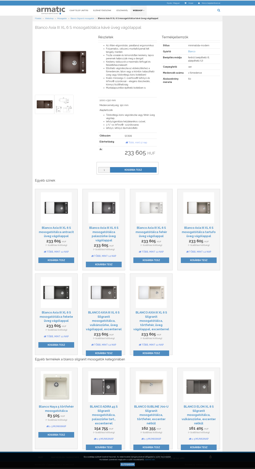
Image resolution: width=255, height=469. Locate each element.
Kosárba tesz (133, 170)
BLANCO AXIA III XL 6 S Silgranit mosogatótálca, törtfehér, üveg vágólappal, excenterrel (151, 321)
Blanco (191, 52)
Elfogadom (127, 464)
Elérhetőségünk (102, 11)
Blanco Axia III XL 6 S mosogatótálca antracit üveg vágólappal (56, 232)
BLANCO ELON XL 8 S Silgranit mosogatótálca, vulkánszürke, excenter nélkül (199, 415)
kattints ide (150, 459)
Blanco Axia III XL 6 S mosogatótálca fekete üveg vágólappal (56, 317)
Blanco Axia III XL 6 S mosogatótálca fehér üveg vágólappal (151, 232)
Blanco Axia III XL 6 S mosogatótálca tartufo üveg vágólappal (199, 232)
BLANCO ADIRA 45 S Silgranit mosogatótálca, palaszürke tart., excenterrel (104, 415)
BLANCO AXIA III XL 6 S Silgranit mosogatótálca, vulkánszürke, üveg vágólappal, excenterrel (104, 321)
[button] (171, 2)
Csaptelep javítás (78, 11)
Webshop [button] (138, 11)
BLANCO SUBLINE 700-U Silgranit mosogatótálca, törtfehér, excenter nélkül (151, 415)
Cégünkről (122, 11)
